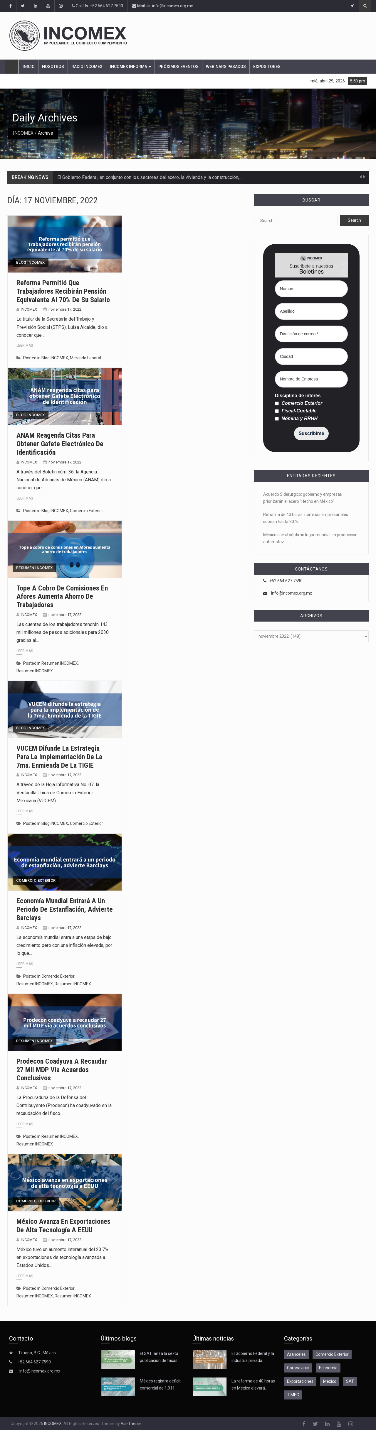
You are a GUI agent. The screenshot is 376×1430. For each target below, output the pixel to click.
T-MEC (293, 1394)
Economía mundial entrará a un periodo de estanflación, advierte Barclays (64, 909)
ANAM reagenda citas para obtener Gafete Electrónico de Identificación (59, 443)
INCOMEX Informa (130, 66)
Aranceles (296, 1354)
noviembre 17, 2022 (64, 309)
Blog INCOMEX (30, 262)
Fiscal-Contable (296, 411)
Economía (328, 1367)
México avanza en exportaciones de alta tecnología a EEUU (63, 1225)
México (329, 1381)
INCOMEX (23, 133)
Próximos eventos (178, 66)
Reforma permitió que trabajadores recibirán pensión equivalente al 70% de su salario (63, 291)
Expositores (267, 66)
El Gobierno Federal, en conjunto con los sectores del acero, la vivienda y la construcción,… (149, 177)
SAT (350, 1381)
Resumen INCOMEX (34, 568)
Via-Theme (131, 1423)
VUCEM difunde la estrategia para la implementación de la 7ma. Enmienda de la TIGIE (59, 756)
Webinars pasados (226, 66)
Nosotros (53, 66)
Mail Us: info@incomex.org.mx (162, 6)
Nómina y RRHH (296, 418)
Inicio (29, 66)
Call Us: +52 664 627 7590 (97, 6)
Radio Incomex (87, 66)
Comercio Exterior (86, 510)
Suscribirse (311, 433)
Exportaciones (300, 1381)
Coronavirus (298, 1367)
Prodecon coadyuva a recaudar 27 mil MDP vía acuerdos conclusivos (61, 1069)
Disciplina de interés (298, 395)
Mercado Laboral (85, 358)
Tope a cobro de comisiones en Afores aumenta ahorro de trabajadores (62, 596)
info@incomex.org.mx (291, 593)
